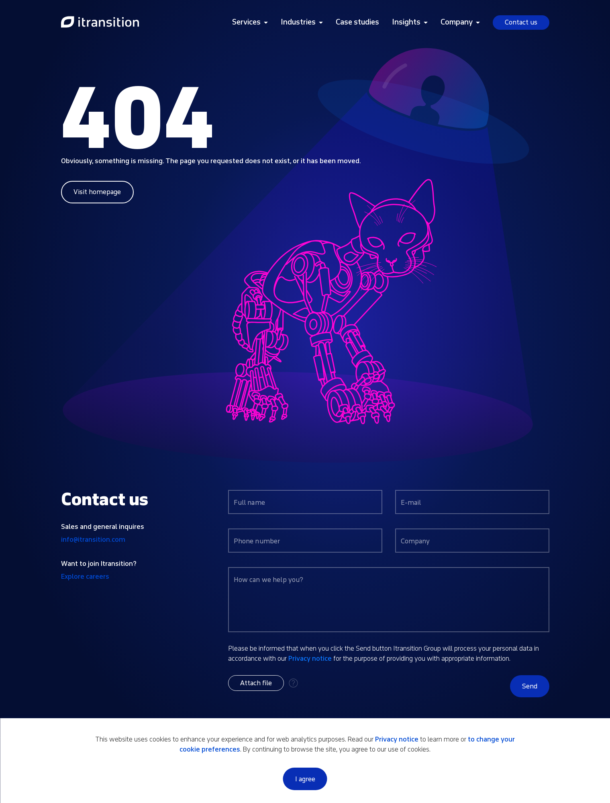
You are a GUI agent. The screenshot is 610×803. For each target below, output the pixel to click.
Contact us (521, 22)
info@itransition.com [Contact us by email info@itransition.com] (93, 539)
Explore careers (85, 576)
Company (457, 22)
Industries (298, 22)
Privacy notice (310, 658)
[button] (256, 683)
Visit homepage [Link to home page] (97, 192)
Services (246, 22)
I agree (305, 779)
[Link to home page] (100, 22)
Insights (406, 22)
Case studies (357, 22)
